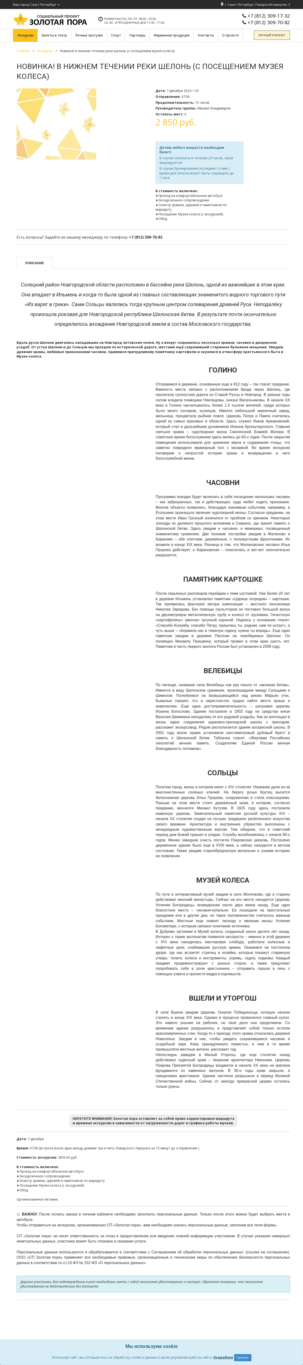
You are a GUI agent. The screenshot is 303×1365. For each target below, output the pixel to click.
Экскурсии (45, 51)
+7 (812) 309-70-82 (269, 22)
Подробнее (223, 1357)
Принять (243, 1358)
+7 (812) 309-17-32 (269, 16)
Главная (23, 51)
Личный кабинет (272, 35)
